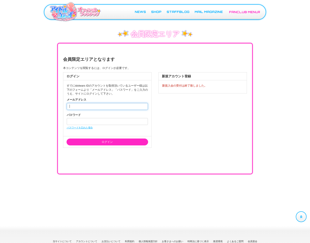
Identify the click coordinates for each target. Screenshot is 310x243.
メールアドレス (76, 99)
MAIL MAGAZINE (209, 12)
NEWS (140, 12)
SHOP (156, 12)
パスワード (74, 115)
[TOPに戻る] (301, 216)
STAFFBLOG (178, 12)
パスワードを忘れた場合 (80, 127)
